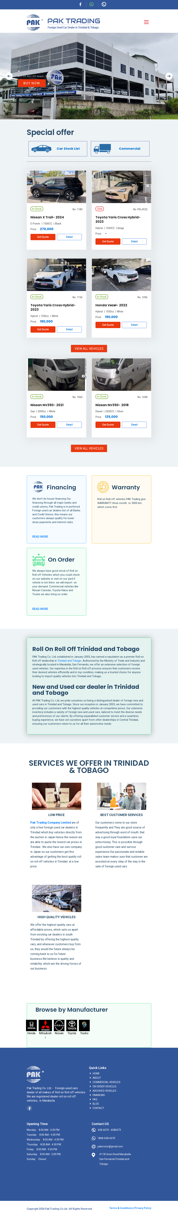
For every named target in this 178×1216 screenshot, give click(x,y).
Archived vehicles (104, 1090)
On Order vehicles (104, 1086)
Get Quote (43, 236)
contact (98, 1108)
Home (96, 1073)
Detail (69, 236)
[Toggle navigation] (146, 22)
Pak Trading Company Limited (50, 822)
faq (95, 1099)
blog (96, 1103)
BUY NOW (31, 83)
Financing (99, 1095)
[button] (9, 76)
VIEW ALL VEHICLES (89, 348)
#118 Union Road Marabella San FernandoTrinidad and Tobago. (115, 1159)
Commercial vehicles (106, 1082)
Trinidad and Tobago (69, 660)
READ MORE (40, 536)
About (97, 1077)
